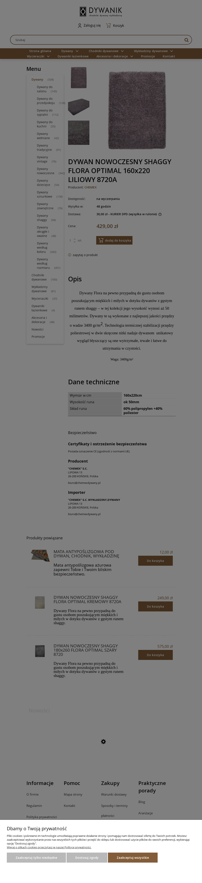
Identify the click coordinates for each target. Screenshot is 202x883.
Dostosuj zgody (87, 858)
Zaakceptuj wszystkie (133, 858)
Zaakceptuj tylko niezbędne (36, 858)
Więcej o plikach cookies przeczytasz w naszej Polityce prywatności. (49, 847)
